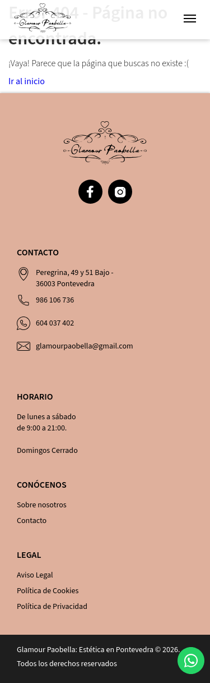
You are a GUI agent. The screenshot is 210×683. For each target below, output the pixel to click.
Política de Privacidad (52, 606)
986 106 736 (55, 300)
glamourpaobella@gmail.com (84, 346)
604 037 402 (55, 323)
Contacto (31, 520)
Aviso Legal (35, 575)
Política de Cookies (47, 591)
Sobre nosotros (42, 505)
